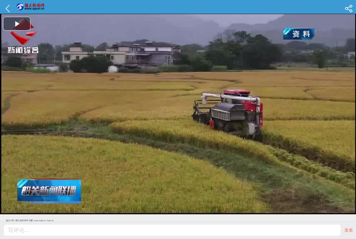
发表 (348, 230)
